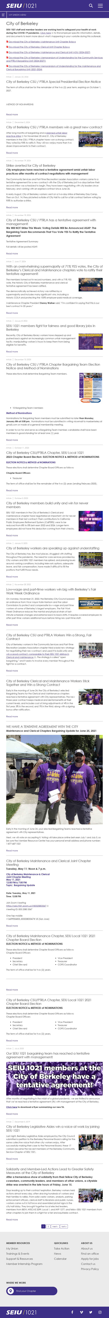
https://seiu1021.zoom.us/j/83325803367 (26, 906)
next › (55, 1226)
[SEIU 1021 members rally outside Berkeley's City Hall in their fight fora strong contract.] (91, 651)
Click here (45, 33)
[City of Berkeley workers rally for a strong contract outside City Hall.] (91, 697)
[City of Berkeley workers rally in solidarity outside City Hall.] (54, 780)
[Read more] (91, 139)
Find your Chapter (26, 1291)
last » (64, 1226)
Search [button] (91, 5)
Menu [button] (100, 6)
